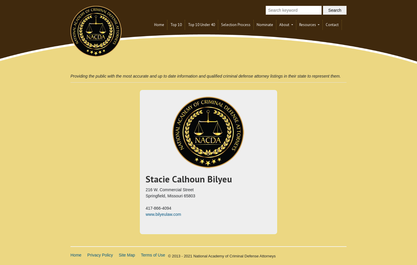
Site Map (127, 255)
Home (159, 24)
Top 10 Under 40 (201, 24)
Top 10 (176, 24)
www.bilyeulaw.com (163, 214)
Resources (308, 24)
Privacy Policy (100, 255)
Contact (332, 24)
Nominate (265, 24)
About (284, 24)
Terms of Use (153, 255)
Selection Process (235, 24)
